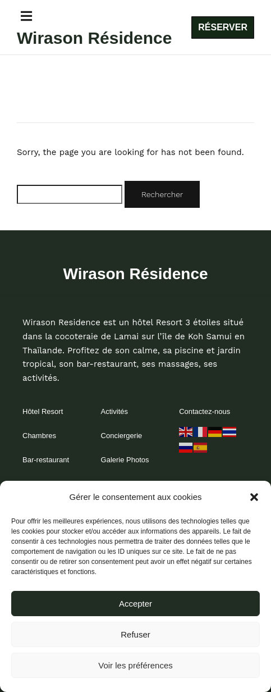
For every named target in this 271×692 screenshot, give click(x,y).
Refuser (135, 634)
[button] (254, 497)
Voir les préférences (135, 665)
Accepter (135, 603)
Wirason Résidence (94, 38)
